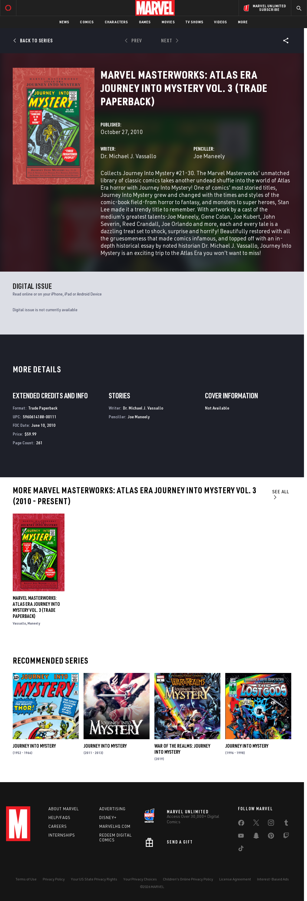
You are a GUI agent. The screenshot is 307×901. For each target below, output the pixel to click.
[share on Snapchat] (256, 837)
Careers (57, 826)
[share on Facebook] (241, 824)
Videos (220, 22)
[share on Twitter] (256, 824)
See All (280, 494)
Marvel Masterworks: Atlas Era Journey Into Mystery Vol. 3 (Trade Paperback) (36, 607)
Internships (61, 835)
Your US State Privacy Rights (94, 879)
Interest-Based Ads (273, 879)
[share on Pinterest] (271, 837)
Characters (116, 22)
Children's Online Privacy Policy (188, 879)
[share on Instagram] (271, 824)
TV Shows (194, 22)
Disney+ (108, 817)
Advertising (112, 808)
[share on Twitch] (286, 837)
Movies (168, 22)
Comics (87, 22)
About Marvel (63, 808)
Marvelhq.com (114, 826)
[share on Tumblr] (286, 824)
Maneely (34, 623)
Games (145, 22)
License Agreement (235, 879)
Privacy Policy (54, 879)
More (243, 22)
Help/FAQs (59, 817)
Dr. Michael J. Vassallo (128, 155)
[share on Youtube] (241, 837)
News (64, 22)
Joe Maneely (209, 155)
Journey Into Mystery (34, 746)
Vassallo (19, 623)
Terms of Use (26, 879)
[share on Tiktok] (241, 850)
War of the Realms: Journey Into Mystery (182, 749)
